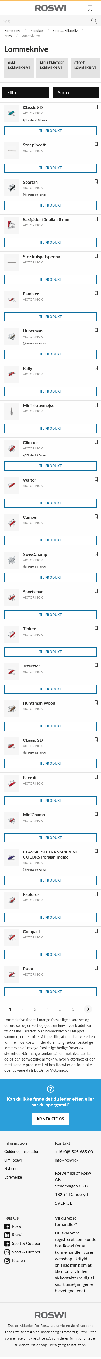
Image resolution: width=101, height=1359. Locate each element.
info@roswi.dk (66, 1160)
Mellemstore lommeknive (52, 65)
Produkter (37, 31)
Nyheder (11, 1168)
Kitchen (18, 1260)
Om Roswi (13, 1160)
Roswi (17, 1226)
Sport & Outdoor (26, 1243)
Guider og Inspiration (21, 1151)
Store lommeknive (85, 65)
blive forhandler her (71, 1271)
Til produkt (50, 131)
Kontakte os (50, 1119)
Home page (12, 31)
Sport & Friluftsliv (65, 31)
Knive (8, 35)
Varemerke (13, 1177)
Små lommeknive (19, 65)
